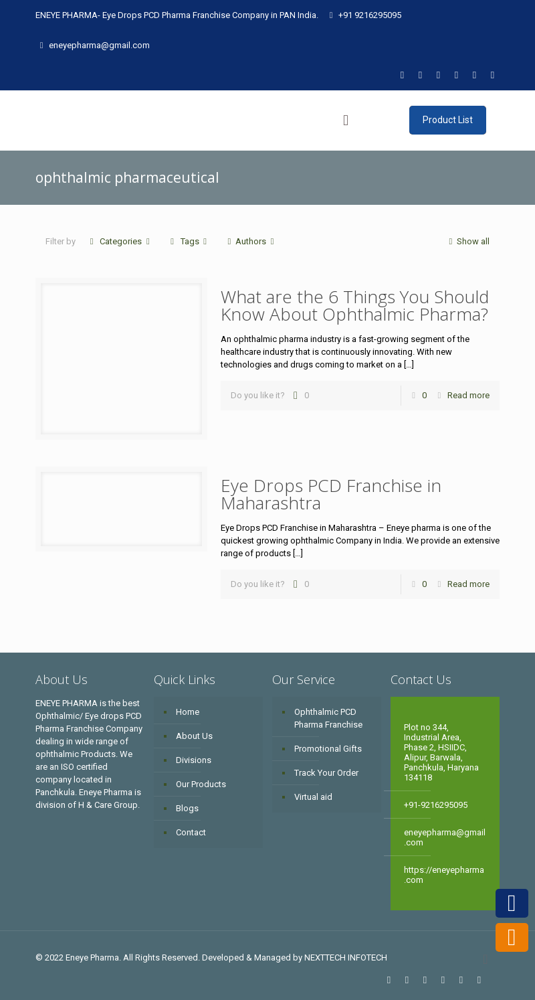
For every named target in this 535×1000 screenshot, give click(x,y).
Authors (250, 241)
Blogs (187, 808)
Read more (468, 395)
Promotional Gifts (328, 749)
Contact (191, 832)
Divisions (193, 760)
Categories (120, 241)
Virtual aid (313, 797)
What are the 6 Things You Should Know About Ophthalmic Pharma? (355, 305)
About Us (194, 736)
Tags (188, 241)
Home (187, 712)
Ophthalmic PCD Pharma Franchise (328, 718)
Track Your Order (326, 773)
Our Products (201, 784)
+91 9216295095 (369, 15)
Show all (467, 241)
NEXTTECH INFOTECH (344, 957)
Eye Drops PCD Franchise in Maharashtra (331, 494)
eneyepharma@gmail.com (99, 45)
